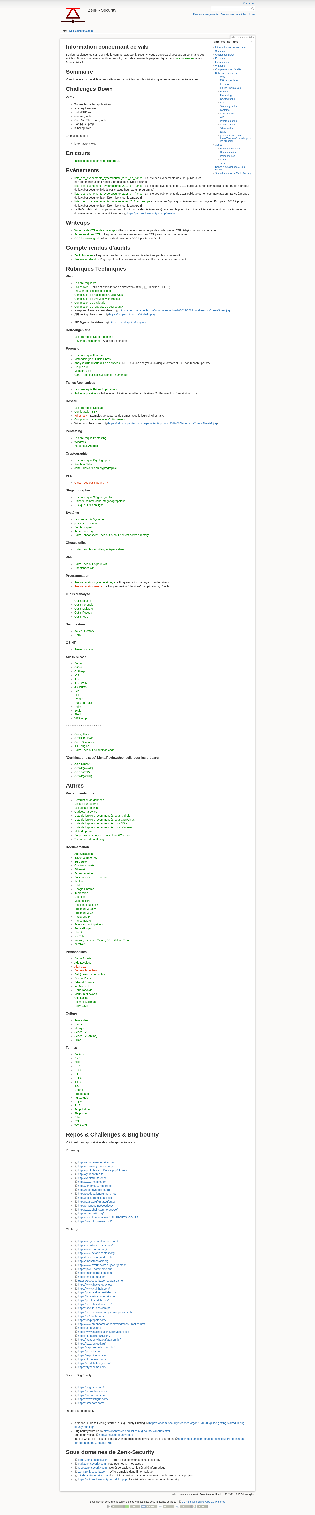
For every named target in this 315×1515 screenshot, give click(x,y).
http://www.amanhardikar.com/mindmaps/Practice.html (112, 1324)
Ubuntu (78, 932)
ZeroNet (79, 944)
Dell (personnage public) (89, 974)
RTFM (78, 1101)
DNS (77, 1058)
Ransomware (82, 920)
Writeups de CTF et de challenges (95, 230)
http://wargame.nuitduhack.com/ (98, 1241)
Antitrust (79, 1054)
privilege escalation (86, 523)
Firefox (78, 881)
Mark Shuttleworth (85, 994)
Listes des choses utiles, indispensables (99, 549)
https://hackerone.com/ (92, 1395)
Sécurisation (226, 128)
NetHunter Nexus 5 (86, 904)
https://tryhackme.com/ (92, 1367)
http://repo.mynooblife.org (94, 1189)
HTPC (78, 1078)
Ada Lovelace (82, 962)
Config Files (81, 734)
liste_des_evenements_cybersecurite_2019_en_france (108, 185)
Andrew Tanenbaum (86, 970)
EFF (77, 1062)
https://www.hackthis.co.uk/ (95, 1304)
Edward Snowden (85, 982)
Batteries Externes (85, 857)
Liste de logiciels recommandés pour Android (102, 815)
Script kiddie (82, 1109)
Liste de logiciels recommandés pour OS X (101, 823)
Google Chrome (84, 889)
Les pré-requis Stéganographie (93, 497)
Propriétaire (81, 1093)
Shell (77, 714)
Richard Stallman (85, 1001)
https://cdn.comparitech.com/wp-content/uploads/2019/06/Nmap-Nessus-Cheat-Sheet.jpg (174, 310)
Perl (76, 691)
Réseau (224, 91)
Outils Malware (83, 608)
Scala (77, 710)
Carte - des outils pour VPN (91, 482)
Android (79, 663)
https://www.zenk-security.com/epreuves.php (105, 1312)
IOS (76, 675)
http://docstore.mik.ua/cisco (95, 1197)
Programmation (228, 121)
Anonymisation (83, 853)
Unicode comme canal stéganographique (100, 501)
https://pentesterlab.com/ (93, 1300)
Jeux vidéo (81, 1020)
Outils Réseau (83, 612)
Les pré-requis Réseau (88, 407)
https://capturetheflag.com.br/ (96, 1347)
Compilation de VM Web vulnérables (97, 298)
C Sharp (79, 671)
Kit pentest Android (86, 445)
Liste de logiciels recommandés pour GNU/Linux (104, 819)
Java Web (80, 683)
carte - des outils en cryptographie (95, 468)
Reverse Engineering (87, 340)
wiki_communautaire (81, 31)
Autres (218, 144)
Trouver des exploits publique (92, 290)
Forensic (224, 84)
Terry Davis (81, 1005)
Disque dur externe (86, 803)
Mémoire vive (82, 370)
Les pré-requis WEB (86, 283)
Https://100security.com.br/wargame (100, 1280)
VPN (222, 102)
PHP (77, 694)
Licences (79, 896)
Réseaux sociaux (85, 649)
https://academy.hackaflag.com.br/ (99, 1339)
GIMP (78, 885)
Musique (79, 1028)
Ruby (77, 706)
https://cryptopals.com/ (92, 1320)
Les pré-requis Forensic (89, 355)
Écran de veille (83, 873)
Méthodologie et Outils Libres (92, 359)
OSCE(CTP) (82, 772)
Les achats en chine (86, 807)
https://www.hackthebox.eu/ (95, 1284)
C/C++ (78, 667)
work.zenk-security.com (92, 1471)
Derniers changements (205, 14)
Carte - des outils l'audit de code (94, 750)
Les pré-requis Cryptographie (92, 460)
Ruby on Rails (83, 702)
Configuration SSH (86, 411)
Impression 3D (83, 893)
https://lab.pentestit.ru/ (92, 1343)
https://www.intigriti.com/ (93, 1399)
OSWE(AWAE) (83, 768)
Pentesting (226, 95)
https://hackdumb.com (91, 1276)
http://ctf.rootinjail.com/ (92, 1359)
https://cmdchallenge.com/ (94, 1363)
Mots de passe (83, 831)
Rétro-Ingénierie (229, 80)
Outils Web (81, 616)
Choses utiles (227, 113)
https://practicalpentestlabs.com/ (98, 1292)
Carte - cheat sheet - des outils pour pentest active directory (111, 535)
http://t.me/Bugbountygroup (116, 1434)
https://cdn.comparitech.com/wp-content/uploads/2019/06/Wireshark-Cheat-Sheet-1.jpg (162, 423)
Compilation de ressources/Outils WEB (98, 294)
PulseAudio (81, 1097)
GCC (77, 1070)
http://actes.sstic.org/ (91, 1213)
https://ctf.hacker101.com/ (94, 1335)
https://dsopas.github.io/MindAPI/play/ (132, 314)
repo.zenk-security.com (92, 1467)
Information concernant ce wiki (231, 47)
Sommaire (220, 51)
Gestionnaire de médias (233, 14)
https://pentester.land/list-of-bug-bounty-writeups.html (137, 1431)
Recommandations (230, 148)
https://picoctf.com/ (89, 1351)
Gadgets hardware (85, 811)
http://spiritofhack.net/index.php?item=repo (104, 1170)
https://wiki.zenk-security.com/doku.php (102, 1479)
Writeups (220, 65)
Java (77, 679)
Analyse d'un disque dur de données (97, 363)
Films (77, 1040)
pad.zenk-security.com (92, 1463)
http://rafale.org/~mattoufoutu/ (96, 1201)
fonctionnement (185, 58)
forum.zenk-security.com (93, 1459)
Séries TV (80, 1032)
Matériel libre (82, 900)
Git (76, 1074)
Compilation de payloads (89, 302)
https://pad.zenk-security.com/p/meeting (151, 213)
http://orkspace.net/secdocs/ (95, 1205)
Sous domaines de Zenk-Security (233, 173)
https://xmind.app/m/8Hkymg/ (128, 322)
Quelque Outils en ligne (89, 505)
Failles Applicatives (230, 87)
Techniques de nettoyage (90, 839)
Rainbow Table (83, 464)
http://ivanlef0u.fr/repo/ (92, 1178)
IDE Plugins (81, 746)
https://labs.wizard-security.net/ (97, 1296)
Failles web (81, 287)
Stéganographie (228, 106)
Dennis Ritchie (83, 978)
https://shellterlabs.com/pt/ (94, 1308)
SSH (77, 1121)
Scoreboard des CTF (87, 234)
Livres (78, 1024)
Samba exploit (83, 527)
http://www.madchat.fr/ (92, 1181)
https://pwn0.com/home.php (95, 1269)
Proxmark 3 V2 (83, 912)
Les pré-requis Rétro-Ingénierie (93, 336)
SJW (77, 1117)
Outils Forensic (83, 604)
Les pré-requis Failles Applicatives (95, 389)
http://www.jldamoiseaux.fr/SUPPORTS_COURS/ (108, 1217)
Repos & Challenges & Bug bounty (230, 168)
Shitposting (81, 1113)
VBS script (80, 718)
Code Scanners (84, 742)
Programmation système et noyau (95, 582)
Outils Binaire (82, 600)
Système (225, 110)
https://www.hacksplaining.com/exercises (103, 1331)
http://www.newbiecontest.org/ (96, 1253)
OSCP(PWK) (82, 764)
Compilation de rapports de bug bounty (98, 306)
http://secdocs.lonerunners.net (97, 1193)
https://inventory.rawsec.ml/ (95, 1221)
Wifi (222, 117)
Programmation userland (89, 586)
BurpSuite (80, 861)
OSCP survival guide (87, 238)
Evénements (222, 62)
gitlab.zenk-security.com (93, 1475)
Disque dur (81, 367)
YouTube (79, 936)
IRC (76, 1085)
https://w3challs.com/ (91, 1316)
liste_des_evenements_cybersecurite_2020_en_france (108, 178)
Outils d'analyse (228, 124)
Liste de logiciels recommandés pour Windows (103, 827)
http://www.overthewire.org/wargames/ (102, 1265)
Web (222, 76)
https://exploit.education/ (93, 1355)
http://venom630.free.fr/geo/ (95, 1185)
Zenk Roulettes (83, 255)
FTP (77, 1066)
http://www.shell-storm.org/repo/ (98, 1209)
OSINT (223, 132)
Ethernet (79, 869)
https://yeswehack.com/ (92, 1391)
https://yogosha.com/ (91, 1387)
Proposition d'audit (85, 259)
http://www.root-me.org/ (92, 1249)
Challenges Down (224, 54)
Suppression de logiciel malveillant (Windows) (102, 835)
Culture (224, 159)
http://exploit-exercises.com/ (95, 1245)
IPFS (77, 1082)
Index (252, 14)
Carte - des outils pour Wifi (90, 564)
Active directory (84, 531)
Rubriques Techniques (227, 73)
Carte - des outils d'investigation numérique (101, 374)
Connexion (249, 3)
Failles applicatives (86, 393)
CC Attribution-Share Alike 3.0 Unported (203, 1501)
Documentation (228, 152)
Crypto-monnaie (84, 865)
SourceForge (82, 928)
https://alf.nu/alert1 (89, 1327)
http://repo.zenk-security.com (96, 1162)
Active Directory (84, 631)
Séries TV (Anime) (85, 1036)
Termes (224, 163)
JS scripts (80, 687)
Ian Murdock (82, 986)
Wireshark (80, 415)
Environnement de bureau (90, 877)
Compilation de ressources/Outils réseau (99, 419)
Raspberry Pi (82, 916)
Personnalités (227, 156)
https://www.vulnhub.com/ (94, 1288)
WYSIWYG (81, 1125)
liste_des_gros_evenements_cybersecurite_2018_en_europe (112, 201)
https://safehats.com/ (91, 1403)
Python (78, 698)
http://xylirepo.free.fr (90, 1174)
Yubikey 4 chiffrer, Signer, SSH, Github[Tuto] (102, 940)
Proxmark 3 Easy (85, 908)
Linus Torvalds (83, 990)
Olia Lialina (81, 997)
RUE (77, 1105)
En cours (220, 58)
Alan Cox (80, 966)
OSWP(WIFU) (83, 776)
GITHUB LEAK (83, 738)
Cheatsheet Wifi (84, 568)
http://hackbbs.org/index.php (95, 1257)
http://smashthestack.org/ (93, 1261)
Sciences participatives (88, 924)
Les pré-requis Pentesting (90, 438)
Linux (77, 635)
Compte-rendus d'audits (228, 69)
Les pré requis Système (89, 519)
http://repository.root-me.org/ (95, 1166)
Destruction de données (89, 800)
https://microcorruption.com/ (95, 1272)
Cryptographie (227, 99)
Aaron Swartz (82, 958)
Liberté (78, 1089)
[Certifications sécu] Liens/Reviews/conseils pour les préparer (235, 138)
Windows (80, 442)
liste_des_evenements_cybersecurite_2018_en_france (108, 193)
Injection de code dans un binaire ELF (98, 160)
